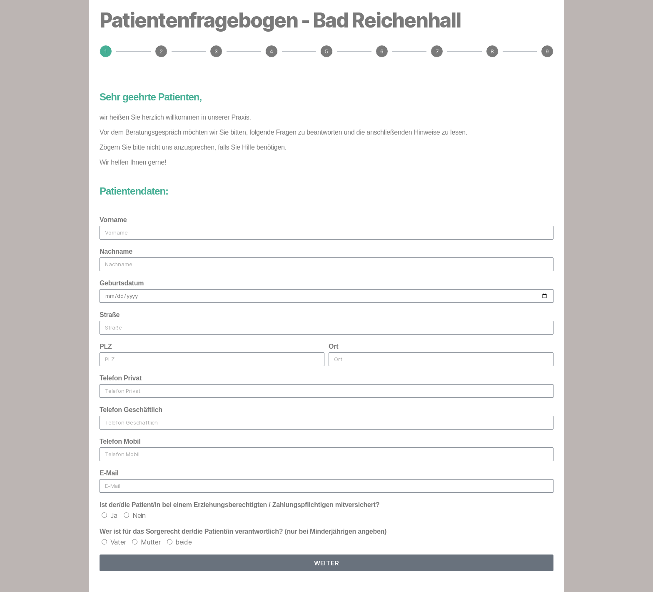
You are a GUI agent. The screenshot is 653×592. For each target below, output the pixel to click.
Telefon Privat (121, 378)
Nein (139, 515)
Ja (113, 515)
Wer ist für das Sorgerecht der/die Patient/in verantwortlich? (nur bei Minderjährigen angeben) (243, 531)
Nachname (116, 251)
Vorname (113, 219)
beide (183, 542)
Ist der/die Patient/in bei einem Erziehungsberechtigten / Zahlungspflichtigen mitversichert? (239, 504)
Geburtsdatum (122, 283)
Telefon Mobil (120, 441)
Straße (110, 314)
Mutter (150, 542)
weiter (326, 563)
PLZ (106, 346)
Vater (118, 542)
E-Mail (109, 473)
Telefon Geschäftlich (131, 409)
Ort (333, 346)
